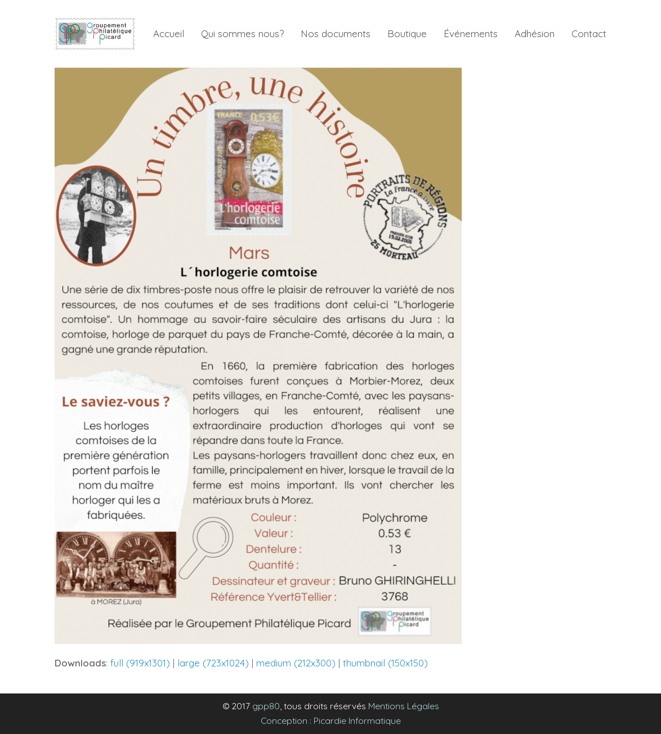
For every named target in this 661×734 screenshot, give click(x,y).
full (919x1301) (140, 663)
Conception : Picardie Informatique (331, 720)
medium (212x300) (296, 663)
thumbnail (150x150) (385, 663)
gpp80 (266, 705)
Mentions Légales (403, 705)
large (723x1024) (213, 663)
